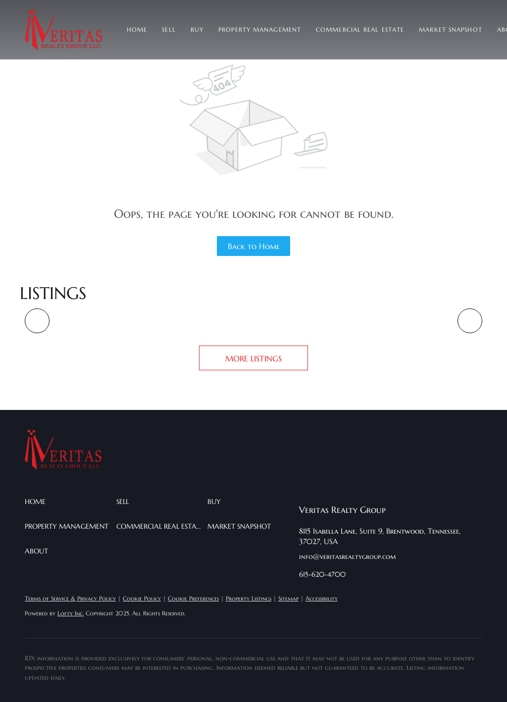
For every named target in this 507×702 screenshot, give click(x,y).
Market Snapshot (450, 29)
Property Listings (248, 598)
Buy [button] (197, 29)
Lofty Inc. (70, 613)
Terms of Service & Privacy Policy (70, 598)
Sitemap (288, 598)
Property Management (259, 29)
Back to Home (254, 246)
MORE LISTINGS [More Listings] (253, 358)
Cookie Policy (142, 598)
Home (137, 29)
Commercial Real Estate (360, 29)
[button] (63, 30)
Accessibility (321, 598)
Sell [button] (168, 29)
